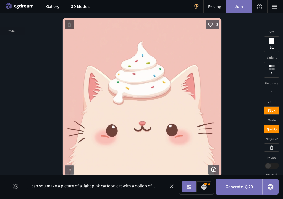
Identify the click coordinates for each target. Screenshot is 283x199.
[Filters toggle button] (15, 187)
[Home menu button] (19, 6)
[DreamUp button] (271, 187)
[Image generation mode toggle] (189, 186)
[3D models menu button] (81, 6)
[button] (171, 186)
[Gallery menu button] (53, 6)
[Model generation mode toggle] (203, 186)
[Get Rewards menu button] (196, 6)
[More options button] (69, 170)
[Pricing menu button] (215, 6)
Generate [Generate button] (239, 187)
